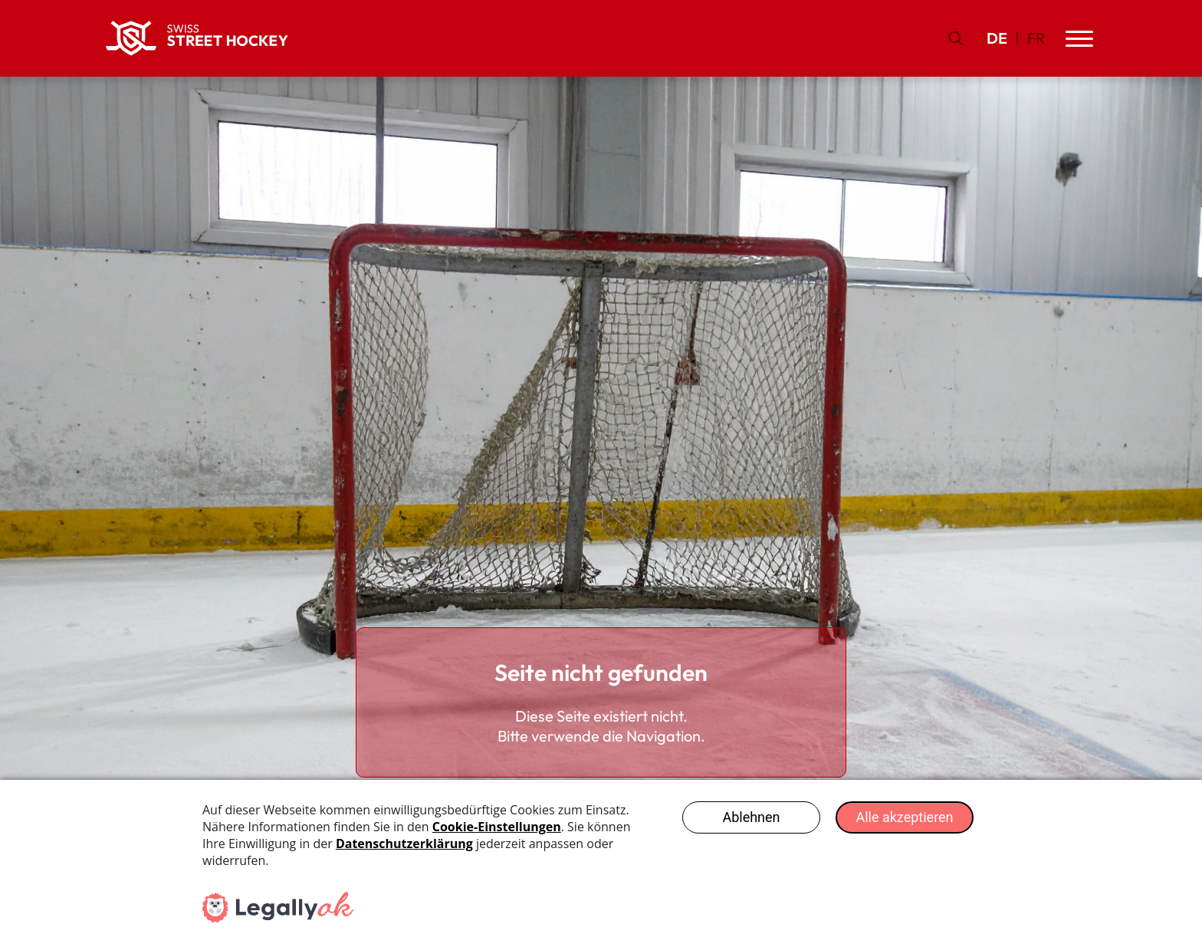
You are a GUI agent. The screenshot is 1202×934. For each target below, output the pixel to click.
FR (1036, 38)
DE (997, 38)
